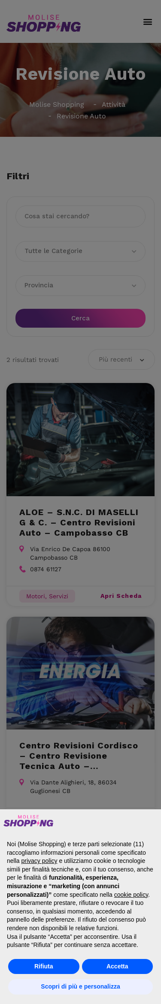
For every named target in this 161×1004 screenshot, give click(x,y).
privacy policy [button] (39, 860)
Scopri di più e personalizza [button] (80, 986)
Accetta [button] (117, 966)
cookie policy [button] (131, 894)
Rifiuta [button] (43, 966)
